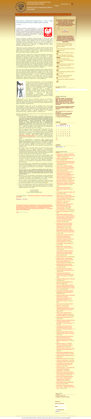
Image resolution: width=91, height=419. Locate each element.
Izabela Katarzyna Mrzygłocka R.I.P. (64, 317)
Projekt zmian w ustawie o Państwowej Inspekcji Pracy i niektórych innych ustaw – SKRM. (65, 155)
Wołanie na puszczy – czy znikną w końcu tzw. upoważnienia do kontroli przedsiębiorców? (64, 345)
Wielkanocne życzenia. (61, 358)
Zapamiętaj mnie (59, 409)
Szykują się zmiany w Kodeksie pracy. (64, 355)
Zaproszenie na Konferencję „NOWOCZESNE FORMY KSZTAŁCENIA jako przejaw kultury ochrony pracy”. (65, 308)
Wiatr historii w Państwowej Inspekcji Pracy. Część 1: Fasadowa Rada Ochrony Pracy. (65, 387)
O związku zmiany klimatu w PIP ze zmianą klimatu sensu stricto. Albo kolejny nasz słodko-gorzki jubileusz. (64, 327)
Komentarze (72, 16)
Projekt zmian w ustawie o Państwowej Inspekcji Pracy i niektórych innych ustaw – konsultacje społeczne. (65, 183)
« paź (57, 139)
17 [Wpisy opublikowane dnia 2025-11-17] (58, 133)
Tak (58, 29)
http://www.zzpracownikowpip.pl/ (27, 135)
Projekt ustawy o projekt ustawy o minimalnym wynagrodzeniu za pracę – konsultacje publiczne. (65, 314)
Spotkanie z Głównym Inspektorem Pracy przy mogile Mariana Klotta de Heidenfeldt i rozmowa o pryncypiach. (65, 322)
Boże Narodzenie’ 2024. (61, 256)
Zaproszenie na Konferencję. (62, 211)
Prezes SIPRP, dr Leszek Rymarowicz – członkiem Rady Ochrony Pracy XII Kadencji (65, 365)
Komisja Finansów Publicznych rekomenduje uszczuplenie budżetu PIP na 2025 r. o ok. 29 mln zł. (65, 274)
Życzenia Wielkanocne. (61, 209)
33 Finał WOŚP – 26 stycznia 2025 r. (64, 243)
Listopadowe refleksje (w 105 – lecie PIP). (65, 278)
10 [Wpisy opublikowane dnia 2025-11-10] (58, 131)
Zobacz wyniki (65, 31)
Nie (58, 27)
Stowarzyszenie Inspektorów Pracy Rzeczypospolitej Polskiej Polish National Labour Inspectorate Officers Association (43, 5)
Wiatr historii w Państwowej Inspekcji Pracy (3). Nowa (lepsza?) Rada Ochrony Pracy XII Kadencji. (65, 373)
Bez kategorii (23, 24)
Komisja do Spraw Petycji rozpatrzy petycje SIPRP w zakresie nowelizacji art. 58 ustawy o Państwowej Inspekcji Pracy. (65, 230)
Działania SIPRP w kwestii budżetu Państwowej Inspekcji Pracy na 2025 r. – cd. (65, 266)
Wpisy (68, 16)
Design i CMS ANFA (72, 416)
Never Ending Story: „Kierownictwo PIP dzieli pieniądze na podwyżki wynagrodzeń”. (65, 369)
